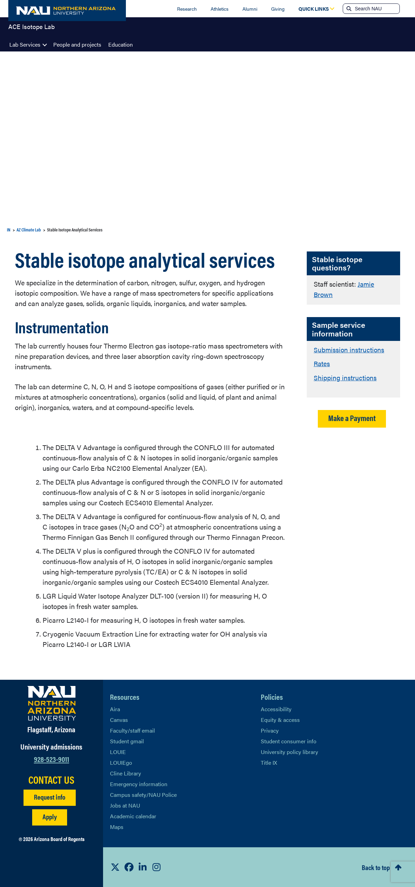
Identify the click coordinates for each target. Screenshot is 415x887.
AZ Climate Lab (29, 229)
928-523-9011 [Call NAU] (51, 758)
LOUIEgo (121, 762)
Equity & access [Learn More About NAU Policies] (280, 719)
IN (8, 229)
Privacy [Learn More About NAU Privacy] (270, 730)
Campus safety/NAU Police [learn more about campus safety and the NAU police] (143, 794)
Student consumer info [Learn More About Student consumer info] (288, 741)
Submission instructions (349, 349)
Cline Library (125, 773)
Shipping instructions (345, 377)
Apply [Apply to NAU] (50, 816)
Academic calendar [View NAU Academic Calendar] (133, 816)
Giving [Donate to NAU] (278, 8)
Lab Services (24, 44)
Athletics (220, 8)
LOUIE (118, 751)
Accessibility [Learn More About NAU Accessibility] (276, 709)
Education (120, 44)
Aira (115, 709)
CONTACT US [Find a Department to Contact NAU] (51, 779)
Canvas (119, 719)
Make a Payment (352, 417)
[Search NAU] (376, 8)
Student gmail (127, 741)
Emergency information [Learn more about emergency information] (138, 784)
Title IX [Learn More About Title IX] (269, 762)
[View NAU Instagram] (157, 867)
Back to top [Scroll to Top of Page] (376, 867)
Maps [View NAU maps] (116, 826)
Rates (322, 363)
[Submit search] (348, 8)
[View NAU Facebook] (129, 867)
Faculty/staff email (132, 730)
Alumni (249, 8)
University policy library (289, 751)
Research (187, 8)
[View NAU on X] (115, 867)
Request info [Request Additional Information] (49, 797)
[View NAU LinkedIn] (143, 867)
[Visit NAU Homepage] (51, 703)
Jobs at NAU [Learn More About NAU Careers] (125, 805)
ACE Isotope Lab (31, 29)
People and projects (77, 44)
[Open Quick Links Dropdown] (314, 8)
